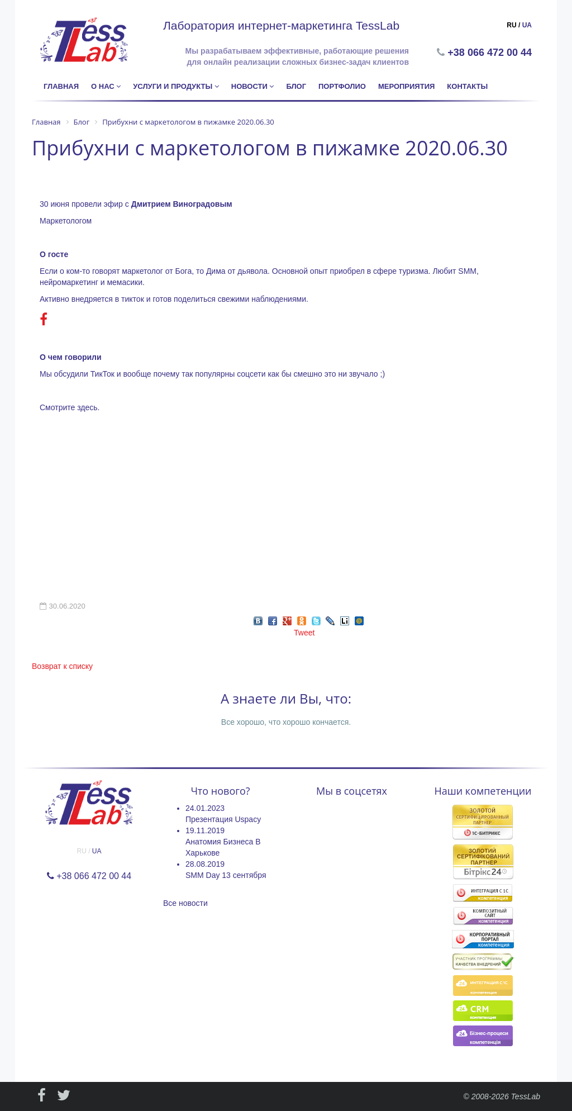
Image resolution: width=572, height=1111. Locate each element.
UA (527, 25)
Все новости (185, 903)
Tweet (304, 632)
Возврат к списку (62, 666)
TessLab (525, 1096)
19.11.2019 (205, 830)
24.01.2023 (205, 808)
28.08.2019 (205, 864)
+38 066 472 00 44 (491, 52)
